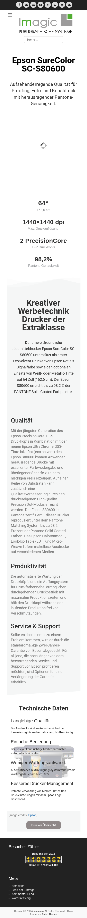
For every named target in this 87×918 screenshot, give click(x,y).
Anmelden (18, 885)
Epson (32, 815)
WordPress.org (21, 898)
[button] (43, 825)
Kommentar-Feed (23, 894)
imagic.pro (38, 911)
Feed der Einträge (23, 890)
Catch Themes (49, 914)
